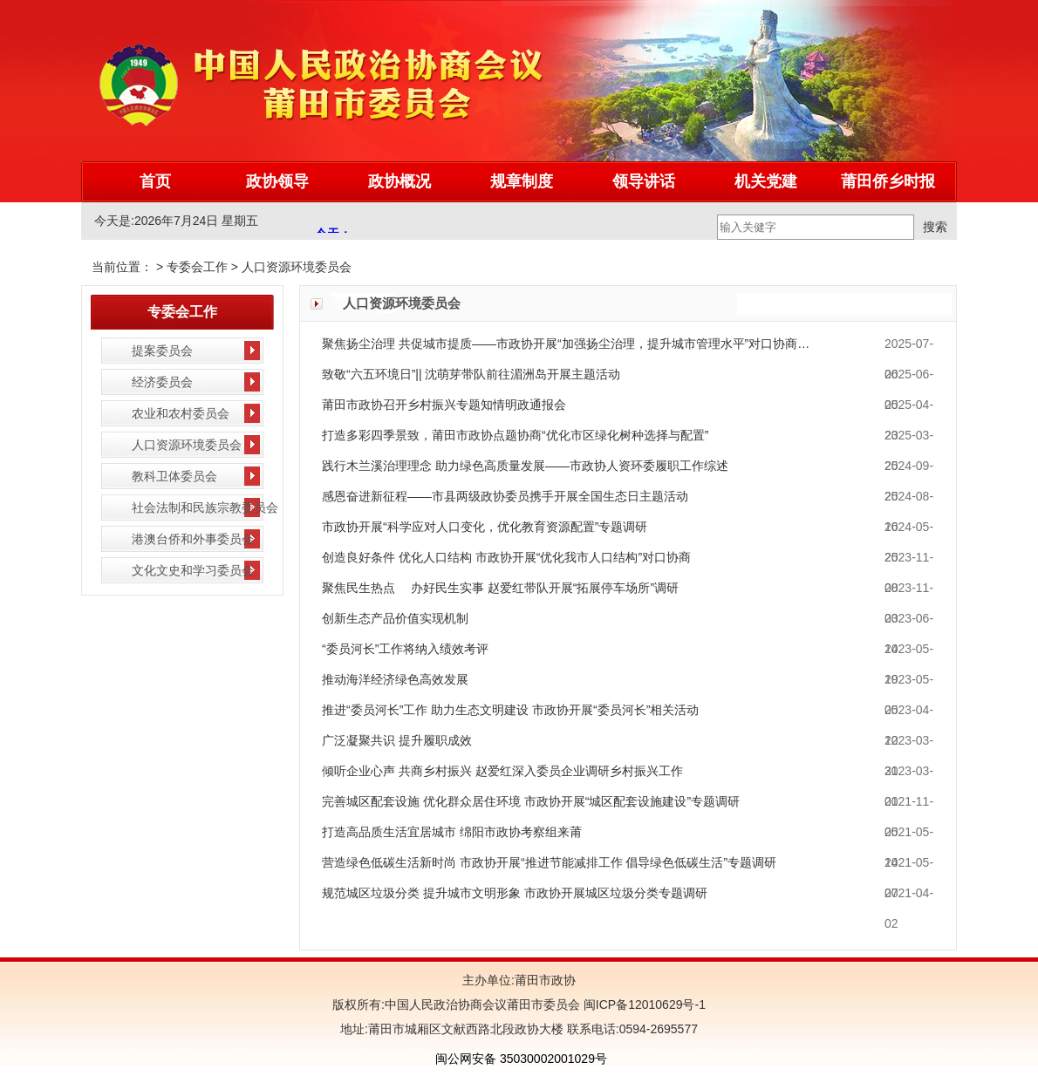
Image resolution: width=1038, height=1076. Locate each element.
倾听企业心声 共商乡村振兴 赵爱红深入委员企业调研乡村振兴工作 (502, 771)
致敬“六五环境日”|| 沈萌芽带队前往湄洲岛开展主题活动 (471, 374)
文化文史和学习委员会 (193, 570)
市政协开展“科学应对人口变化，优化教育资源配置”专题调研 (484, 527)
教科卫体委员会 (174, 476)
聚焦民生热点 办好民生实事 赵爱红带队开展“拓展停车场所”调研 (500, 588)
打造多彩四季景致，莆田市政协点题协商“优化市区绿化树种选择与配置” (515, 435)
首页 (155, 181)
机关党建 (765, 181)
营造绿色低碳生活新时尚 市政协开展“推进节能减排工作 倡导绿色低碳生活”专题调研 (549, 862)
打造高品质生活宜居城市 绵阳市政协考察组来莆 (452, 832)
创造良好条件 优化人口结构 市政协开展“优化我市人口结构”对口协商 (506, 557)
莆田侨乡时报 (888, 181)
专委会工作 (197, 267)
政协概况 (399, 181)
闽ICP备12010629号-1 (643, 1004)
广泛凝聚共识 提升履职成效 (397, 740)
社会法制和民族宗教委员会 (205, 507)
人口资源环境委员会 (297, 267)
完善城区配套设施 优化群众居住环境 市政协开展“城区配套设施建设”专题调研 (531, 801)
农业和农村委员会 (180, 413)
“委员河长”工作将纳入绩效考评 (405, 649)
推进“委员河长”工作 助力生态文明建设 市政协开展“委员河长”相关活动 (510, 710)
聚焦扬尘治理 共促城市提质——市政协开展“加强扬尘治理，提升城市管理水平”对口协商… (565, 344)
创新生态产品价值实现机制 (395, 618)
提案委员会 (162, 351)
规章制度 (521, 181)
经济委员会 (162, 382)
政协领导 (277, 181)
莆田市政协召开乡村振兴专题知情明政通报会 (444, 405)
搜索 (935, 227)
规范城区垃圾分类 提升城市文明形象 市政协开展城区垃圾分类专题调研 (514, 893)
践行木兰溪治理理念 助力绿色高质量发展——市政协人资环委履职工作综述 (525, 466)
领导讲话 (643, 181)
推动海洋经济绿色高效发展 (395, 679)
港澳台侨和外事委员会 (193, 539)
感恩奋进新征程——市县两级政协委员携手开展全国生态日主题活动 (505, 496)
